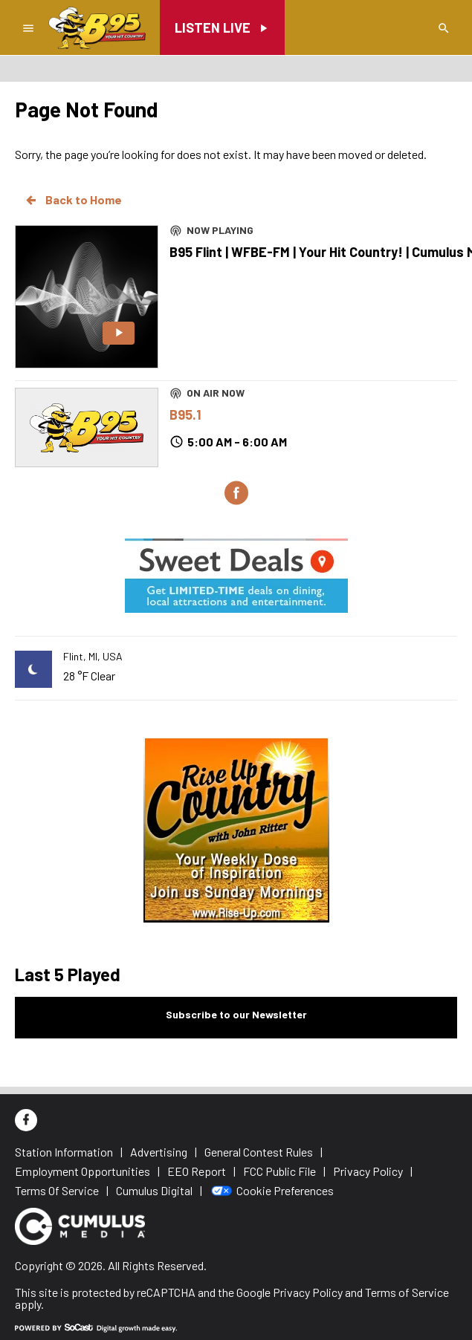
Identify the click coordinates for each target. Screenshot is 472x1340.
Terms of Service (407, 1292)
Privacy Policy (308, 1292)
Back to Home (73, 199)
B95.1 (185, 414)
